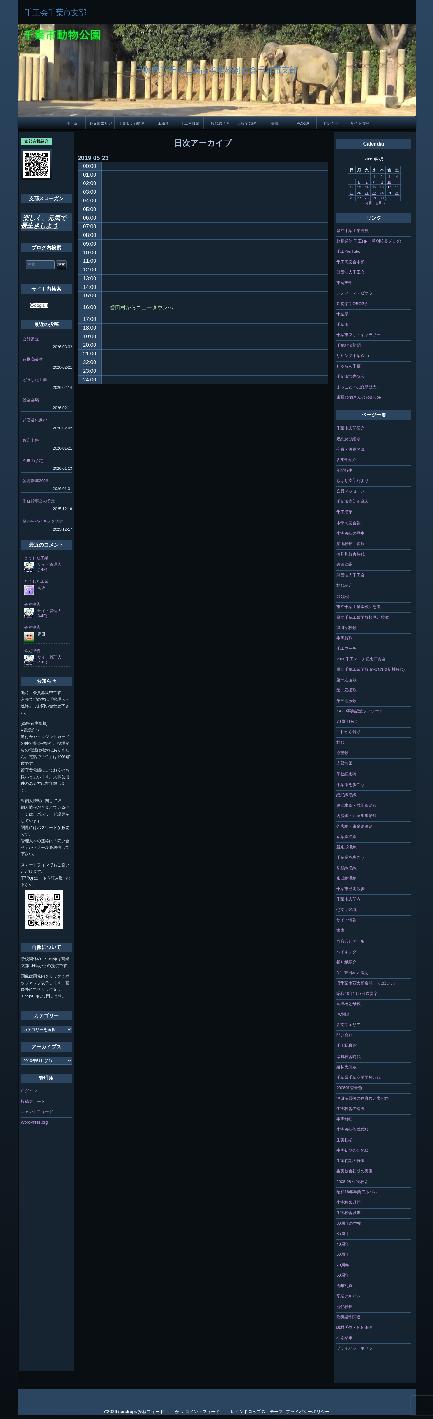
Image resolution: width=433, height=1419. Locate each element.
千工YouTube (348, 251)
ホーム (72, 123)
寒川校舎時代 (348, 1056)
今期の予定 (33, 460)
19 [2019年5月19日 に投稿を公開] (351, 193)
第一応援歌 (346, 679)
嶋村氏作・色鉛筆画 (354, 1327)
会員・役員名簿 (350, 449)
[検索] (39, 305)
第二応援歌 (346, 690)
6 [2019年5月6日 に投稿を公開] (359, 182)
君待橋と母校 (348, 1003)
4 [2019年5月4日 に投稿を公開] (397, 176)
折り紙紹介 (346, 962)
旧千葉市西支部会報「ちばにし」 (366, 983)
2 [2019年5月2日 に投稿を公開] (382, 176)
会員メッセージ (350, 491)
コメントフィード (37, 1111)
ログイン (29, 1091)
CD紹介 (343, 596)
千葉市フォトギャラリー (358, 334)
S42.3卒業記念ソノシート (359, 711)
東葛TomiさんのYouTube (358, 397)
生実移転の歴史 (350, 533)
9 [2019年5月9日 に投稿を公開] (382, 182)
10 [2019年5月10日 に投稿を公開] (389, 182)
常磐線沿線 (346, 868)
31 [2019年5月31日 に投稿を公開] (389, 198)
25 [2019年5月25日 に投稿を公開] (396, 193)
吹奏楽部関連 (348, 1317)
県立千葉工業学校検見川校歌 (362, 617)
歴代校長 (344, 1306)
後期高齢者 (33, 359)
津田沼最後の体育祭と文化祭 (362, 1098)
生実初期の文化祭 (352, 1150)
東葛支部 (344, 282)
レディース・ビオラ (354, 293)
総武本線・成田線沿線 (356, 805)
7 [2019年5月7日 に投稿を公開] (366, 182)
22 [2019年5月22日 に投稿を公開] (374, 193)
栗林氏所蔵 (346, 1067)
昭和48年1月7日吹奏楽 (357, 993)
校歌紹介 (218, 123)
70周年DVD (346, 721)
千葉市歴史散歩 (350, 888)
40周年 (342, 1244)
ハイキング (346, 952)
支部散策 (344, 763)
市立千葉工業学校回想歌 (358, 606)
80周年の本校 (348, 1223)
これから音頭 (348, 731)
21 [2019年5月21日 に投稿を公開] (366, 193)
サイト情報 (359, 123)
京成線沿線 (346, 878)
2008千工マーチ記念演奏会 (361, 659)
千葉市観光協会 (350, 376)
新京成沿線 (346, 847)
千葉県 (342, 314)
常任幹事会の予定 (39, 501)
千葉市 (342, 324)
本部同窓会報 (348, 522)
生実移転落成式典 (352, 1129)
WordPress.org (34, 1122)
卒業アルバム (348, 1296)
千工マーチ (346, 648)
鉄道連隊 (344, 564)
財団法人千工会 (350, 272)
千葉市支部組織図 (352, 501)
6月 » (380, 203)
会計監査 (31, 339)
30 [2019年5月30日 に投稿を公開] (382, 198)
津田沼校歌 (346, 627)
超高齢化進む (35, 420)
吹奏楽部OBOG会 (352, 303)
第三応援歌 (346, 700)
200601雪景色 (349, 1087)
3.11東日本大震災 (352, 972)
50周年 (342, 1254)
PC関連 (303, 123)
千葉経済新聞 (348, 345)
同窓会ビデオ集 (350, 941)
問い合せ (331, 123)
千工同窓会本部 (350, 262)
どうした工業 (35, 379)
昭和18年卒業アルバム (356, 1192)
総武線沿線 (346, 795)
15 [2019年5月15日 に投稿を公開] (374, 187)
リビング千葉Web (352, 355)
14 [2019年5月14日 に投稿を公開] (366, 187)
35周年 (342, 1233)
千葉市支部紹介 (131, 123)
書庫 (275, 123)
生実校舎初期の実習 (354, 1171)
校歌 (340, 742)
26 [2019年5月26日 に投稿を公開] (351, 198)
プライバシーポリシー (356, 1348)
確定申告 (31, 440)
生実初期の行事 (350, 1160)
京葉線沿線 (346, 836)
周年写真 (344, 1285)
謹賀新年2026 (35, 480)
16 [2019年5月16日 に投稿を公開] (382, 187)
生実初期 (344, 1140)
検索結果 (344, 1337)
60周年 (342, 1275)
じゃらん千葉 (348, 366)
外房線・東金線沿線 (354, 826)
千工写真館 (190, 123)
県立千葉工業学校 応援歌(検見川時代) (370, 669)
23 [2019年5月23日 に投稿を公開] (382, 193)
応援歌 (342, 752)
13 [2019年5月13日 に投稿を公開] (359, 187)
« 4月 (367, 203)
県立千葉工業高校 (352, 230)
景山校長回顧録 (350, 543)
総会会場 (31, 400)
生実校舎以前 (348, 1202)
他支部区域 (346, 909)
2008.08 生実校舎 (352, 1181)
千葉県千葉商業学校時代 (358, 1077)
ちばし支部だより (352, 480)
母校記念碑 (246, 123)
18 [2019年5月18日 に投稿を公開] (396, 187)
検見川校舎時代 (350, 554)
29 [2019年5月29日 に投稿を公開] (374, 198)
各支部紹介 (346, 459)
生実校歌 (344, 638)
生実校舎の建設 (350, 1108)
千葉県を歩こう (350, 857)
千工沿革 (161, 123)
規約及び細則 (348, 439)
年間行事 (344, 470)
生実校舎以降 (348, 1212)
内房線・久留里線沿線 (356, 815)
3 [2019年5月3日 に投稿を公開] (389, 176)
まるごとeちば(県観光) (357, 387)
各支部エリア (101, 123)
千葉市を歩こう (350, 784)
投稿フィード (33, 1101)
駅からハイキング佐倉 (43, 521)
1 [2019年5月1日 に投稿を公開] (374, 176)
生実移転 (344, 1119)
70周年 (342, 1265)
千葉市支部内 (348, 899)
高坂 (41, 587)
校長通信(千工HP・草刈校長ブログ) (368, 241)
